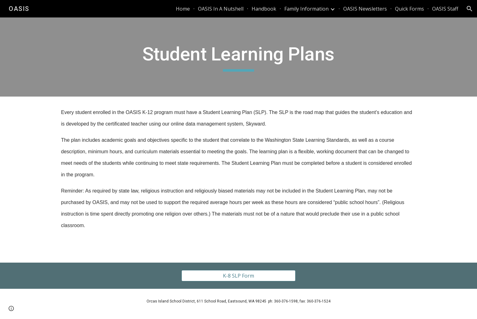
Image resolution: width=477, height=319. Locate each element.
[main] (238, 57)
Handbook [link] (264, 8)
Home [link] (183, 8)
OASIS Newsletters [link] (365, 8)
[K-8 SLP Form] (238, 275)
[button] (469, 8)
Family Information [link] (306, 8)
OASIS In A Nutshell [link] (220, 8)
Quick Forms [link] (409, 8)
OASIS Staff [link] (445, 8)
